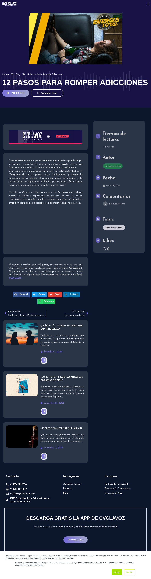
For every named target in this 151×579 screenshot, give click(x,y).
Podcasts (68, 488)
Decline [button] (129, 572)
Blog (17, 74)
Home (5, 74)
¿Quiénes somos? (72, 484)
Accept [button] (117, 572)
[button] (21, 294)
